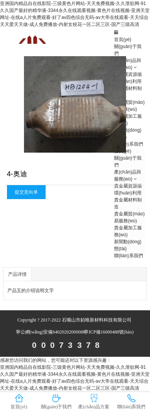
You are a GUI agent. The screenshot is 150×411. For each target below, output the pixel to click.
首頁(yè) (122, 39)
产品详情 (17, 274)
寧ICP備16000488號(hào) (108, 332)
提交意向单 (26, 192)
